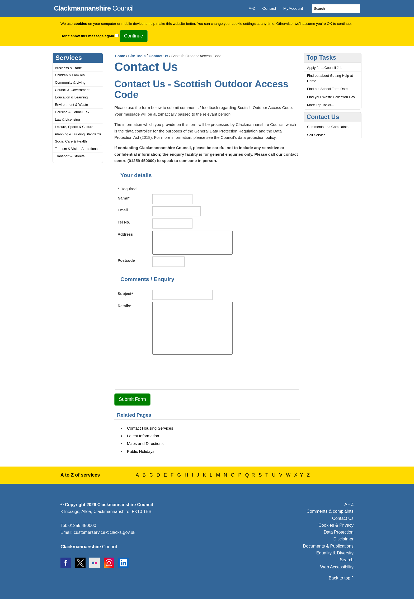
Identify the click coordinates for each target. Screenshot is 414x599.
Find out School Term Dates (328, 89)
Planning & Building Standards (78, 134)
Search (347, 559)
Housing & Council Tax (72, 112)
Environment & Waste (71, 105)
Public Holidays (140, 451)
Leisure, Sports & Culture (74, 127)
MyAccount (293, 8)
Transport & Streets (69, 156)
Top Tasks (321, 57)
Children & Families (70, 75)
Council (93, 7)
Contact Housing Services (150, 428)
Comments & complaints (330, 511)
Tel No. (124, 222)
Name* (124, 198)
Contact (269, 8)
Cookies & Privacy (336, 525)
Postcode (126, 260)
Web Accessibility (337, 566)
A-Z (252, 8)
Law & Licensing (67, 119)
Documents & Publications (328, 546)
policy (271, 137)
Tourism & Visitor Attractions (76, 149)
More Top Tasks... (320, 105)
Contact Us (158, 56)
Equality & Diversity (335, 552)
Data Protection (339, 532)
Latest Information (143, 436)
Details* (125, 306)
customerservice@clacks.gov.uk (104, 532)
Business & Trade (68, 68)
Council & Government (72, 90)
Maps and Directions (145, 443)
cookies (80, 24)
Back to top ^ (341, 578)
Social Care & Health (71, 141)
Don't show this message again (87, 36)
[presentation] (158, 374)
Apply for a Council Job (324, 68)
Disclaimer (343, 538)
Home (120, 56)
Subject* (125, 294)
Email (123, 210)
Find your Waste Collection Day (331, 97)
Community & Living (70, 82)
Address (125, 234)
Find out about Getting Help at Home (330, 78)
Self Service (316, 135)
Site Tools (137, 56)
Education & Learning (71, 97)
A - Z (349, 504)
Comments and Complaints (328, 127)
